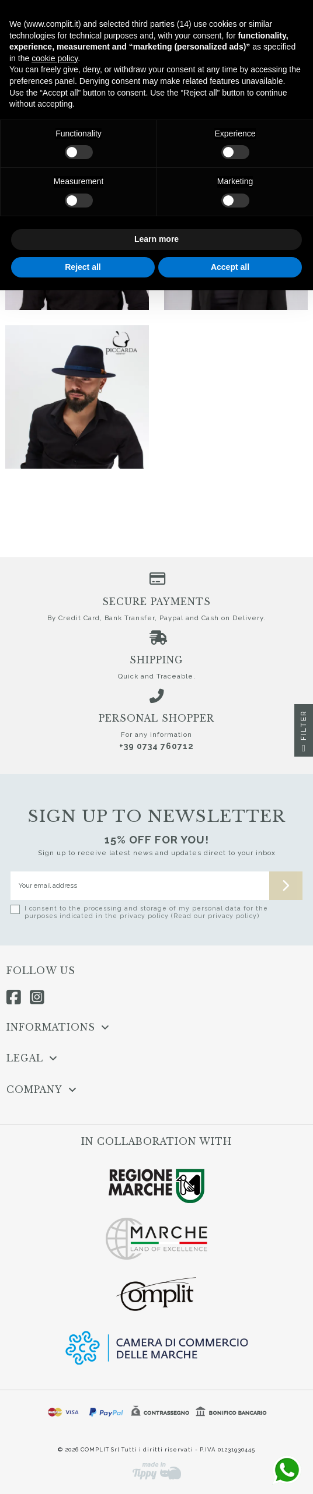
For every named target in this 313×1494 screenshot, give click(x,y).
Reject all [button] (82, 267)
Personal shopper (156, 718)
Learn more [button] (156, 239)
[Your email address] (140, 885)
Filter (304, 733)
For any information (156, 734)
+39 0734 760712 (156, 746)
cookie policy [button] (55, 58)
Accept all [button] (230, 267)
